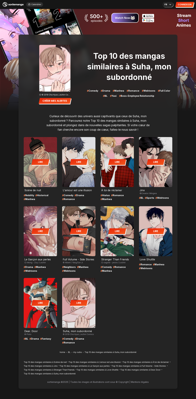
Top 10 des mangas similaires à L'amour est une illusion (95, 362)
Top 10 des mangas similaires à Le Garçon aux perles (85, 366)
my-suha (77, 352)
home (62, 352)
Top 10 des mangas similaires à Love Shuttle (97, 370)
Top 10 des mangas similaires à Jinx (41, 366)
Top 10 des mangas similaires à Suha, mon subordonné (50, 373)
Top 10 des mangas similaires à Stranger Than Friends (49, 370)
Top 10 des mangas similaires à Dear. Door (140, 370)
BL (69, 352)
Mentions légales (140, 382)
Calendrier (34, 4)
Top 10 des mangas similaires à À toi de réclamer (146, 362)
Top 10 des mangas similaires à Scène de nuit (45, 362)
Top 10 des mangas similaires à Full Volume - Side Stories (139, 366)
